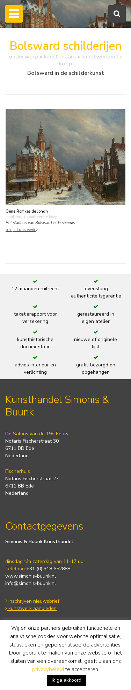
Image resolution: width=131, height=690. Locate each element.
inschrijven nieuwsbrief (32, 601)
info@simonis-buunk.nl (30, 583)
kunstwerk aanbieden (31, 608)
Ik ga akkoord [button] (66, 680)
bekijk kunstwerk (22, 229)
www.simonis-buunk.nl (30, 576)
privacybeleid (48, 669)
